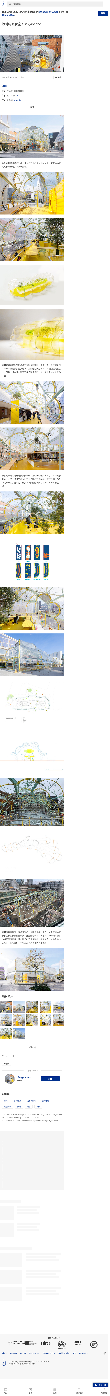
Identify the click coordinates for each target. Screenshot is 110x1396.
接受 (103, 13)
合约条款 (43, 11)
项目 (6, 1101)
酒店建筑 (45, 1101)
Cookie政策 (8, 15)
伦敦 (28, 1107)
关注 (50, 1079)
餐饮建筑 (7, 1107)
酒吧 (19, 1107)
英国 (5, 86)
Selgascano (24, 1077)
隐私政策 (53, 11)
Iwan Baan (18, 100)
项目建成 (17, 1101)
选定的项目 (31, 1101)
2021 (18, 96)
